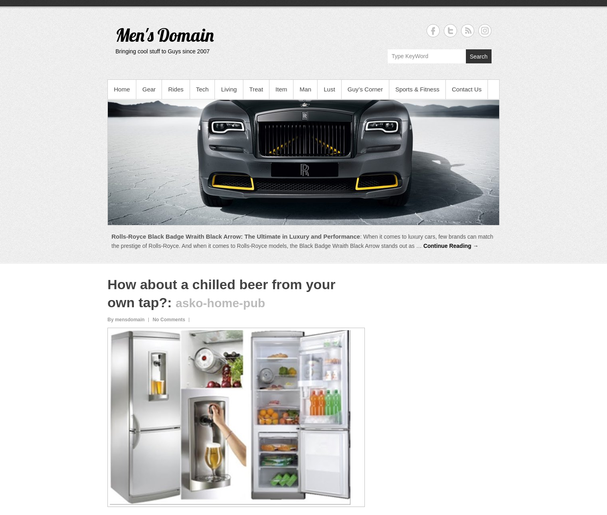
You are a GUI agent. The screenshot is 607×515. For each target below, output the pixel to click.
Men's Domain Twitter (450, 30)
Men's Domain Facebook (433, 30)
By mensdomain (126, 319)
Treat (256, 89)
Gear (149, 89)
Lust (329, 89)
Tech (202, 89)
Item (281, 89)
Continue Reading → (451, 246)
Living (229, 89)
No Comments (169, 319)
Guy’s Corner (365, 89)
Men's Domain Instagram (485, 30)
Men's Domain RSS (467, 30)
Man (305, 89)
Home (122, 89)
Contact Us (467, 89)
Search (479, 56)
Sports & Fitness (417, 89)
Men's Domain (164, 35)
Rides (175, 89)
